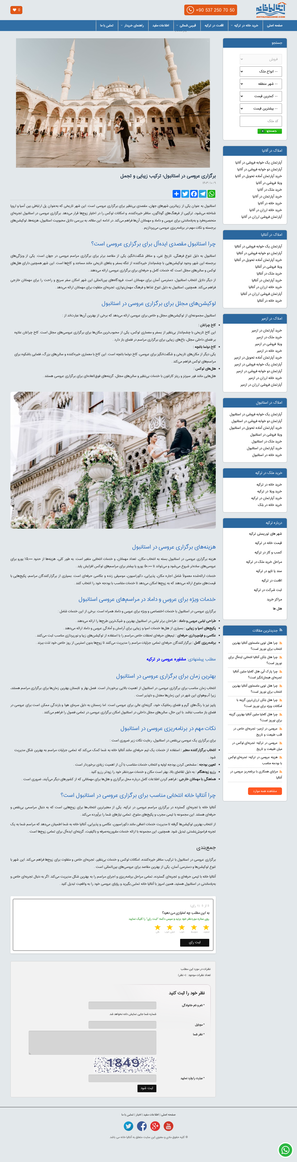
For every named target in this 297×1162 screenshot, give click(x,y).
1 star (205, 928)
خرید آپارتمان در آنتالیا (267, 280)
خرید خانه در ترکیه (244, 26)
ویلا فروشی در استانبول (266, 435)
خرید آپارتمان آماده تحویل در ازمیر (258, 358)
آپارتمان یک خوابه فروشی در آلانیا (258, 163)
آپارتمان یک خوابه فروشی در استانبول (256, 414)
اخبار (138, 1114)
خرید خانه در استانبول (267, 455)
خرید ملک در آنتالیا (269, 274)
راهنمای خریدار (132, 26)
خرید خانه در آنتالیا (269, 301)
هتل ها (277, 609)
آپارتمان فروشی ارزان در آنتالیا (261, 294)
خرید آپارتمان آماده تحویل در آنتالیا (258, 260)
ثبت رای (195, 942)
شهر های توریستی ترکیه (265, 534)
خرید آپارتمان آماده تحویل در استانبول (255, 428)
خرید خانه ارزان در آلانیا (265, 210)
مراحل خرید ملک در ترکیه (264, 562)
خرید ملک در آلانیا (269, 190)
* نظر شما (196, 1034)
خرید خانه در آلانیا (270, 203)
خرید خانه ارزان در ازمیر (265, 378)
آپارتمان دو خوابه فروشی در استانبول (257, 421)
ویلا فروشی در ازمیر (268, 344)
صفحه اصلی (274, 26)
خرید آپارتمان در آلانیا (267, 197)
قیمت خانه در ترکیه (268, 543)
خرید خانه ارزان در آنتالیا (265, 287)
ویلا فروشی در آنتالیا (268, 267)
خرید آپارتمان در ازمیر (267, 331)
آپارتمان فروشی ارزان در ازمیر (261, 385)
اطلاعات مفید (161, 26)
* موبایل (197, 1025)
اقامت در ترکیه (214, 26)
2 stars (193, 928)
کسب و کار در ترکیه (268, 553)
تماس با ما (106, 26)
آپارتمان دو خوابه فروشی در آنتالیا (259, 253)
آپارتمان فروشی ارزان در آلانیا (261, 217)
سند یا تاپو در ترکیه (269, 571)
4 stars (169, 928)
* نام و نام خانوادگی (191, 1005)
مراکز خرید (274, 600)
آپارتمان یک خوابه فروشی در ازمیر (258, 364)
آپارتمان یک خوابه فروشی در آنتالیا (258, 246)
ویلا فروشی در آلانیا (269, 183)
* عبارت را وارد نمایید (193, 1078)
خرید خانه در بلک (270, 505)
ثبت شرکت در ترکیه (268, 590)
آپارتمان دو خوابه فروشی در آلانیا (259, 169)
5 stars (157, 928)
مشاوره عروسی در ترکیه (166, 659)
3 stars (181, 928)
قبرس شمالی (186, 26)
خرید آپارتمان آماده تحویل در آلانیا (258, 176)
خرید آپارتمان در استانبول (264, 448)
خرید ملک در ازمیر (269, 337)
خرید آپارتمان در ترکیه (266, 498)
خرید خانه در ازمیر (269, 351)
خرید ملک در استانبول (267, 442)
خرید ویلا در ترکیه (269, 491)
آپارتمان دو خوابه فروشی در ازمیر (259, 371)
